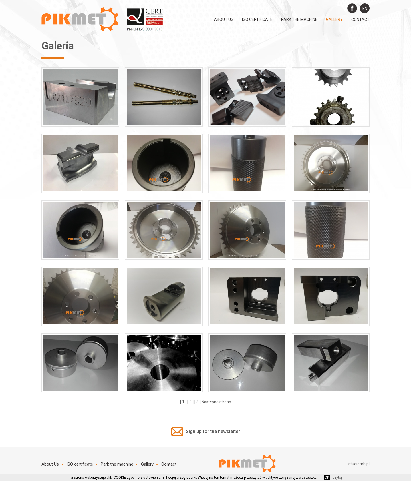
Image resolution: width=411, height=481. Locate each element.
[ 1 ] (183, 402)
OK (327, 478)
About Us (223, 19)
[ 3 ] (197, 402)
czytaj (337, 478)
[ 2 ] (190, 402)
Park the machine (299, 19)
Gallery (334, 19)
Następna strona (216, 402)
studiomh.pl (359, 464)
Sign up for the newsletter (205, 431)
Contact (360, 19)
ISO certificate (257, 19)
